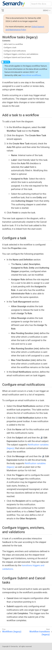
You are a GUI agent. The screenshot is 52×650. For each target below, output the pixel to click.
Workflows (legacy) (11, 631)
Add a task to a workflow (13, 44)
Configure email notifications (15, 51)
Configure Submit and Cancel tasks (17, 57)
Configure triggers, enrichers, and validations (21, 54)
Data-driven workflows (31, 75)
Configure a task (10, 47)
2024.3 (45, 10)
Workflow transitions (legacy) (39, 633)
